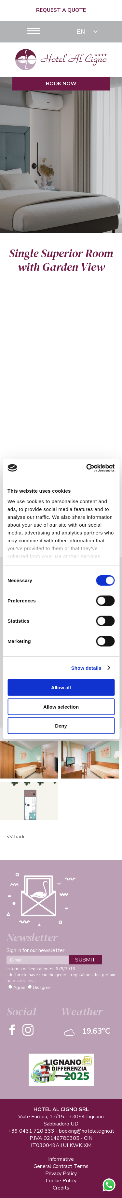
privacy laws (23, 981)
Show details (86, 667)
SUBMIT (85, 959)
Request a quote (61, 10)
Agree (19, 988)
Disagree (41, 988)
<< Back (16, 836)
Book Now (61, 83)
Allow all (61, 687)
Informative (61, 1159)
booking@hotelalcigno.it (86, 1131)
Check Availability (61, 447)
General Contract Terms (61, 1166)
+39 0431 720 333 (31, 1131)
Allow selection (61, 706)
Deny (61, 726)
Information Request (61, 434)
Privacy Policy (61, 1173)
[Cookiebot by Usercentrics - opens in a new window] (87, 468)
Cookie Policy (61, 1180)
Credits (61, 1187)
